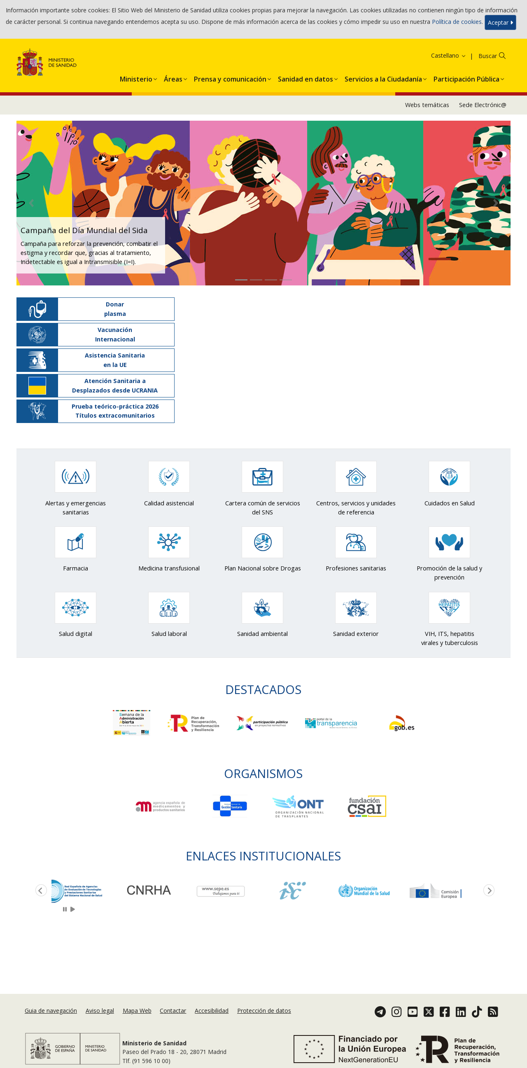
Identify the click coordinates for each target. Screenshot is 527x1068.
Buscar (487, 56)
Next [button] (487, 891)
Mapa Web (137, 1010)
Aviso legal (100, 1010)
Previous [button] (39, 891)
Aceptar (500, 22)
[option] (87, 891)
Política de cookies (457, 22)
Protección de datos (264, 1010)
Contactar (173, 1010)
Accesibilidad (212, 1010)
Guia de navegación (51, 1010)
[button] (136, 77)
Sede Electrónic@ (482, 105)
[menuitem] (136, 77)
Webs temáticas (427, 105)
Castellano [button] (448, 55)
